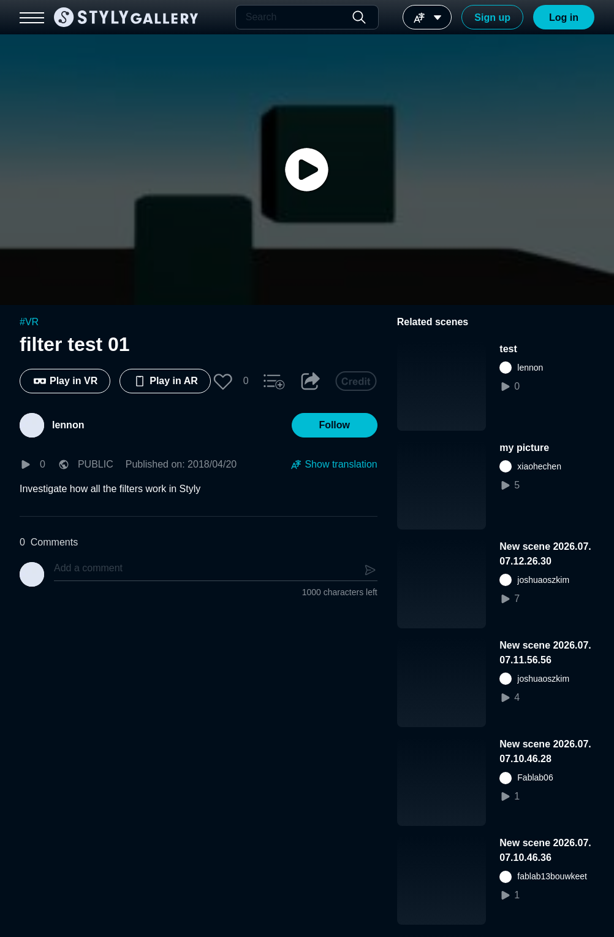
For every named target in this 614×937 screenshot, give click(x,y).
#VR (29, 322)
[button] (223, 381)
